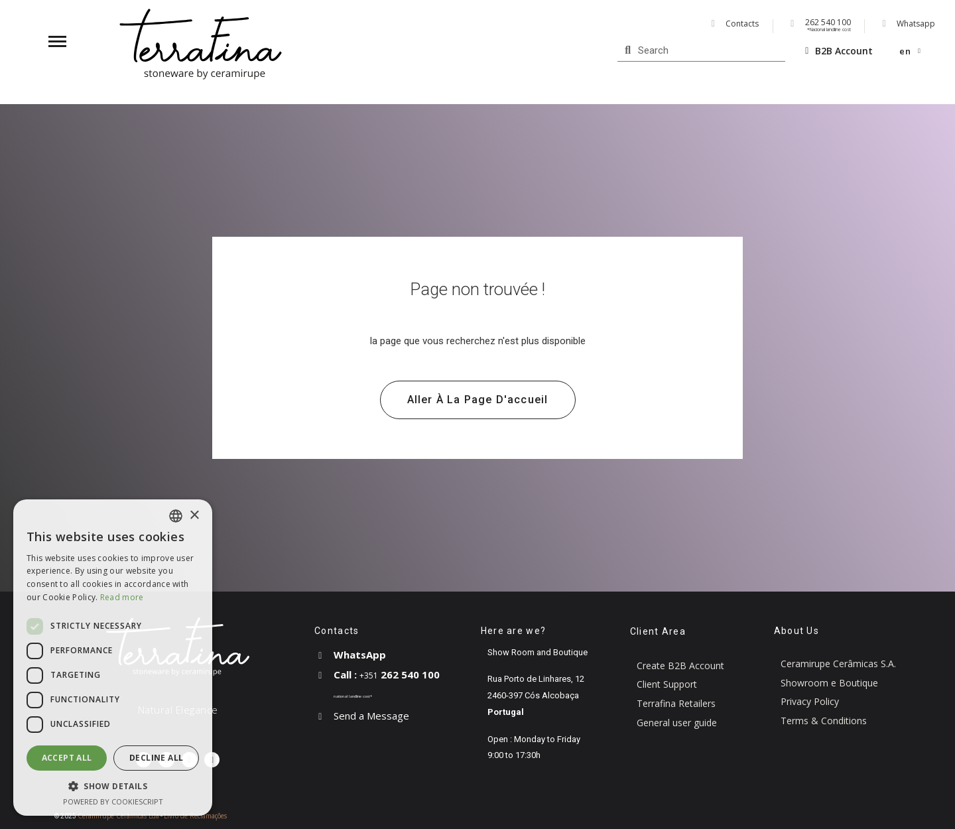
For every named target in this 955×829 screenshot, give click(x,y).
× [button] (194, 516)
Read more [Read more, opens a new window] (122, 597)
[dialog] (112, 657)
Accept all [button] (67, 757)
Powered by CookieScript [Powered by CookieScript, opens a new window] (113, 801)
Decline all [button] (156, 757)
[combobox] (175, 516)
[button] (478, 400)
